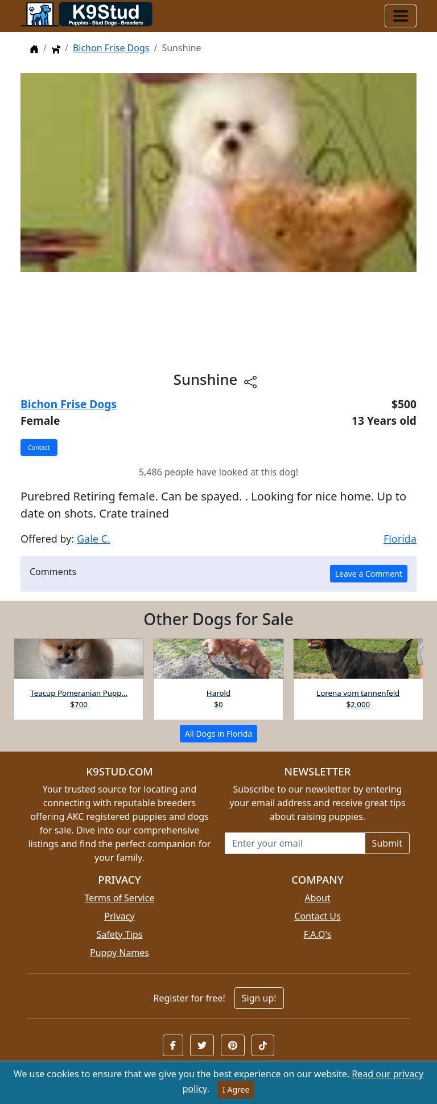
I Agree (235, 1089)
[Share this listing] (250, 381)
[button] (173, 1045)
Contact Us (317, 916)
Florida (400, 538)
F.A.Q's (318, 934)
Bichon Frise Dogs (111, 48)
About (317, 898)
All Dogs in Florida (219, 733)
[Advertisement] (218, 321)
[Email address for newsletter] (295, 843)
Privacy (119, 916)
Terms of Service (120, 898)
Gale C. (93, 538)
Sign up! (259, 998)
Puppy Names (119, 952)
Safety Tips (120, 934)
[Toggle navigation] (401, 16)
